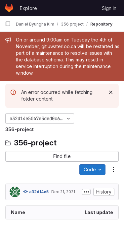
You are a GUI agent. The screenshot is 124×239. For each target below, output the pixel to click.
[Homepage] (9, 8)
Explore (28, 8)
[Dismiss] (111, 92)
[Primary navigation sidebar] (8, 24)
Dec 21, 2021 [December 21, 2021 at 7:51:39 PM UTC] (63, 191)
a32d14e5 (36, 191)
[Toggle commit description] (86, 192)
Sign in (109, 8)
